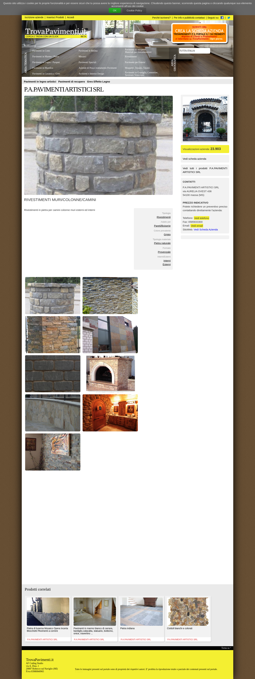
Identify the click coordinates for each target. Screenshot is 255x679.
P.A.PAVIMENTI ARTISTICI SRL (64, 89)
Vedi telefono (201, 217)
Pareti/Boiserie (162, 225)
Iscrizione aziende (34, 17)
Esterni (167, 264)
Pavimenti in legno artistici (40, 81)
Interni (167, 260)
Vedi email (197, 225)
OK (115, 10)
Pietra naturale (162, 243)
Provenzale (164, 251)
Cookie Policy (134, 10)
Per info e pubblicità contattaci (189, 17)
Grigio (167, 234)
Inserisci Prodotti (55, 17)
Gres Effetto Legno (98, 81)
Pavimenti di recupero (72, 81)
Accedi (70, 17)
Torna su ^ (226, 648)
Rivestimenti (164, 217)
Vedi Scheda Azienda (206, 229)
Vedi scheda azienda (194, 158)
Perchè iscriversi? (161, 17)
